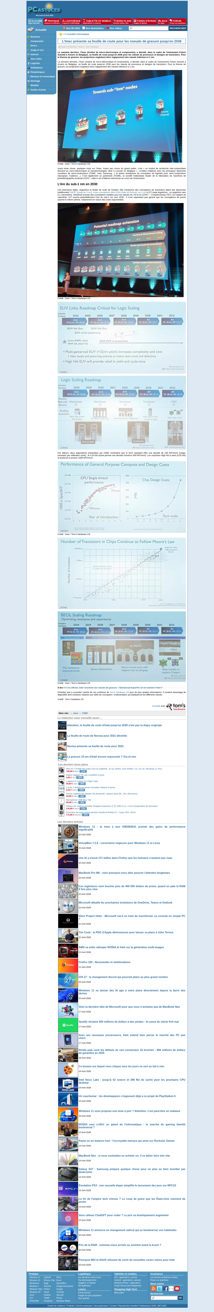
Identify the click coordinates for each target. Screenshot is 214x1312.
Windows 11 (35, 1277)
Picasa (59, 1298)
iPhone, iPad (49, 1280)
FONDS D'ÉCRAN (145, 21)
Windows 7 (34, 1286)
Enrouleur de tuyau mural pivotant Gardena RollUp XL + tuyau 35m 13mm (101, 812)
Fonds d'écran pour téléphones (127, 1286)
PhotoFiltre (34, 1301)
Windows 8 (34, 1283)
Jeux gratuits (83, 1298)
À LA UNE (35, 21)
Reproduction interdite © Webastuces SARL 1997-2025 (142, 1306)
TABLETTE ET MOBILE (97, 21)
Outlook (47, 1295)
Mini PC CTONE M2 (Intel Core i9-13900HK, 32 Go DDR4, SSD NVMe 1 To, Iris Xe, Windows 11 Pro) (114, 769)
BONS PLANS (122, 21)
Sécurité (60, 1295)
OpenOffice (61, 1283)
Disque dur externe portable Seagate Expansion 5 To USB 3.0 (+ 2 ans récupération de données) (112, 806)
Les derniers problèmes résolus (164, 1277)
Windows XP (35, 1292)
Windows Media (63, 1301)
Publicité (70, 1306)
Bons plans (119, 1293)
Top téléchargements (87, 1280)
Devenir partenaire (84, 1306)
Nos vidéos (116, 28)
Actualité (41, 29)
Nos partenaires (101, 1306)
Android (47, 1277)
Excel (58, 1280)
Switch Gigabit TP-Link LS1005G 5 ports (85, 775)
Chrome (47, 1286)
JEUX (162, 21)
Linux (32, 1295)
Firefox (47, 1289)
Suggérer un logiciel (87, 1283)
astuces (134, 1277)
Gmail (46, 1292)
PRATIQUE (52, 21)
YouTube (60, 1292)
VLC (31, 1298)
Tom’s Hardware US (119, 692)
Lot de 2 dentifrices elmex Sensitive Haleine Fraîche (90, 787)
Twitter (46, 1298)
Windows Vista (36, 1289)
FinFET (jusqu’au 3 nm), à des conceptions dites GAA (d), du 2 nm (108, 192)
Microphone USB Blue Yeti (78, 800)
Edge (46, 1283)
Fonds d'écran (84, 1293)
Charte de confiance (56, 1306)
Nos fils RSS (73, 28)
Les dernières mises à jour (89, 1277)
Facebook (48, 1301)
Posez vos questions (159, 1280)
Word (58, 1277)
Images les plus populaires (89, 1295)
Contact (113, 1306)
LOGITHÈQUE (71, 21)
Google (59, 1289)
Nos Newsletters (95, 28)
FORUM (178, 21)
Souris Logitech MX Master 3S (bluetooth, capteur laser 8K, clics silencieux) (101, 793)
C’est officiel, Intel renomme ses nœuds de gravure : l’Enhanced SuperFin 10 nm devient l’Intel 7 (113, 687)
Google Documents (64, 1286)
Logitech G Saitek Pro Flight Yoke (82, 781)
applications (124, 1277)
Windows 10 (35, 1280)
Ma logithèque (84, 1286)
